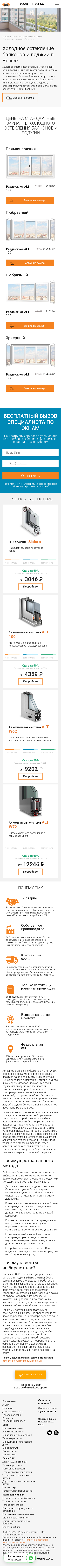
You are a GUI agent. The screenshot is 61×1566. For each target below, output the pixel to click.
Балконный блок (11, 1527)
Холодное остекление (14, 1501)
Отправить (30, 475)
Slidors (34, 541)
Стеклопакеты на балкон (15, 1517)
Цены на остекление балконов (18, 1498)
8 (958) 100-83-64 (31, 4)
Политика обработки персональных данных (25, 1541)
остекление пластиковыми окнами (22, 1360)
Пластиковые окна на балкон (18, 1514)
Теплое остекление (12, 1505)
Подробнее (30, 586)
